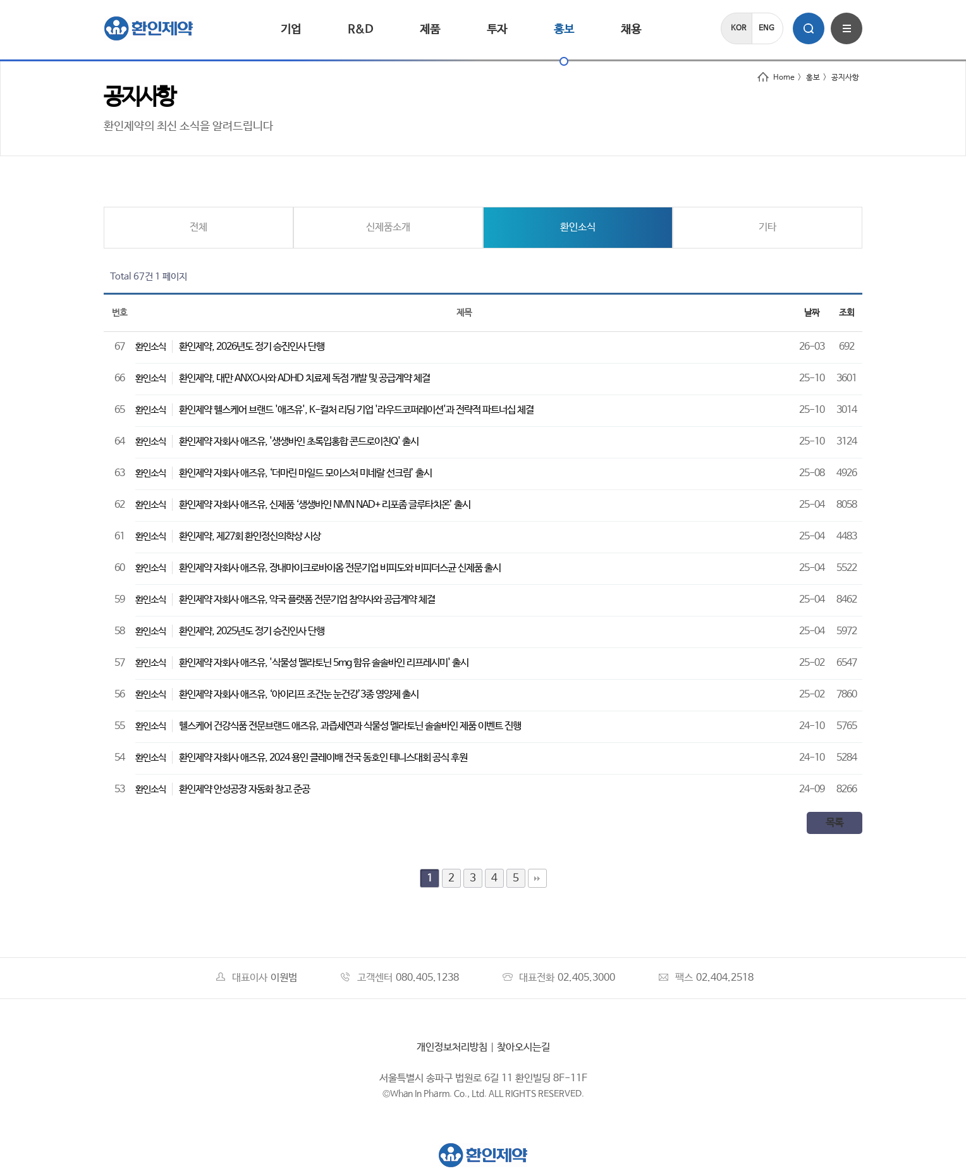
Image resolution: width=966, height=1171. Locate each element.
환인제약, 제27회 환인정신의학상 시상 (250, 536)
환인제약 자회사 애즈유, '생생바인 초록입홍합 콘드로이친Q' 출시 (299, 442)
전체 (198, 227)
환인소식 (578, 227)
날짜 (811, 313)
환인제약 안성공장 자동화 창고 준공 (244, 789)
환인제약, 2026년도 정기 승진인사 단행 (251, 347)
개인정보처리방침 (452, 1047)
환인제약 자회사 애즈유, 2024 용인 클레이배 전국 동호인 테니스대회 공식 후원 (323, 758)
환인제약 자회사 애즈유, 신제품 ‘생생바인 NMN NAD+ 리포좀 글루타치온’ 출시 (324, 505)
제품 (430, 29)
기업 (291, 29)
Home (776, 77)
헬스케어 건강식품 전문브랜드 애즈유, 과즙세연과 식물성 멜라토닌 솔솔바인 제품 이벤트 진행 (350, 726)
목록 (834, 823)
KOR (738, 28)
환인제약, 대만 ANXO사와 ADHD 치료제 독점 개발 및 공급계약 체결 (304, 378)
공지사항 (845, 77)
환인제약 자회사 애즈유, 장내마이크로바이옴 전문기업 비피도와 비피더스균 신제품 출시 (340, 568)
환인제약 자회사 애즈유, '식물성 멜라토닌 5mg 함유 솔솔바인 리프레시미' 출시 (323, 663)
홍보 (564, 29)
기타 (767, 227)
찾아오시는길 (523, 1047)
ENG (766, 28)
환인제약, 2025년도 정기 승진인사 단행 (251, 631)
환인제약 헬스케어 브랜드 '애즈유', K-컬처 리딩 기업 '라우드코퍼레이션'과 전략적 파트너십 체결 (356, 410)
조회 (846, 313)
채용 (631, 29)
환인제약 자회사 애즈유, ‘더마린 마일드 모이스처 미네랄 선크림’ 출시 (305, 473)
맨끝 (537, 878)
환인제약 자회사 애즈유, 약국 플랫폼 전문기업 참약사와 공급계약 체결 (307, 600)
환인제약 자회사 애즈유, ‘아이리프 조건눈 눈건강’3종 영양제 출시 (299, 695)
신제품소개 (388, 227)
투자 (497, 29)
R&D (360, 29)
